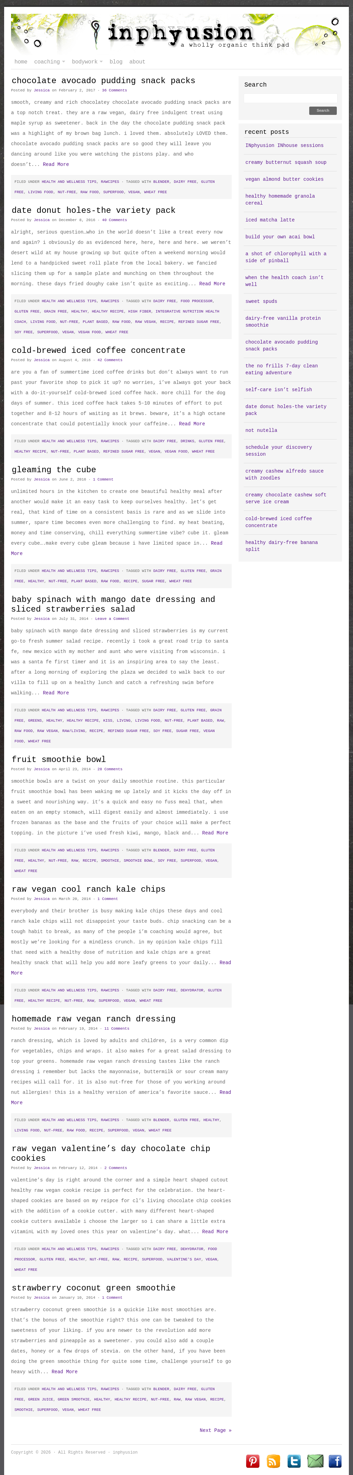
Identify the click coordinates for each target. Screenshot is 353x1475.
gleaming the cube (54, 470)
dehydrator (192, 990)
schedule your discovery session (278, 451)
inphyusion (176, 34)
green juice (40, 1399)
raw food (89, 192)
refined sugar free (198, 322)
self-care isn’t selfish (278, 390)
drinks (187, 441)
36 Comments (114, 90)
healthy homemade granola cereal (280, 200)
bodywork (86, 62)
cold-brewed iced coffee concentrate (98, 350)
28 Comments (110, 769)
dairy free (185, 182)
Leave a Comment (112, 619)
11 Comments (117, 1029)
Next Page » (216, 1430)
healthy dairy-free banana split (281, 546)
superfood (113, 192)
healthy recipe (107, 311)
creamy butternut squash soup (285, 162)
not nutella (261, 430)
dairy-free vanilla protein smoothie (283, 322)
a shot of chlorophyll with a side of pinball (285, 257)
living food (40, 192)
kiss (107, 721)
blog (116, 62)
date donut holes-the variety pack (93, 210)
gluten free (27, 311)
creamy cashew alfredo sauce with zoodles (284, 474)
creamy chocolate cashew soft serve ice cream (285, 498)
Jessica (42, 90)
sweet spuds (261, 301)
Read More (56, 164)
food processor (196, 301)
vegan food (89, 332)
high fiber (139, 311)
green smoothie (73, 1399)
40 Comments (114, 220)
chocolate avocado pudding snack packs (103, 81)
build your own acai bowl (280, 237)
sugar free (153, 581)
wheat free (155, 192)
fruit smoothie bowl (59, 759)
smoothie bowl (138, 861)
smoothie (110, 861)
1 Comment (103, 479)
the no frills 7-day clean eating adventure (281, 369)
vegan (134, 192)
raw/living (73, 731)
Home (20, 62)
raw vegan (145, 322)
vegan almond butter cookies (284, 179)
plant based (95, 322)
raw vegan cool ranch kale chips (88, 889)
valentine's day (184, 1259)
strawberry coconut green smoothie (93, 1288)
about (137, 62)
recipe (167, 322)
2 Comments (115, 1168)
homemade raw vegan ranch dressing (93, 1019)
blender (161, 182)
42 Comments (110, 360)
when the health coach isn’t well (284, 281)
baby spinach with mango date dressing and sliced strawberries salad (113, 604)
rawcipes (110, 182)
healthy (79, 311)
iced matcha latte (270, 220)
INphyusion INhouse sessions (284, 145)
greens (35, 721)
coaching (48, 62)
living (124, 721)
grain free (55, 311)
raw (220, 721)
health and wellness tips (69, 182)
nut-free (67, 192)
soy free (23, 332)
